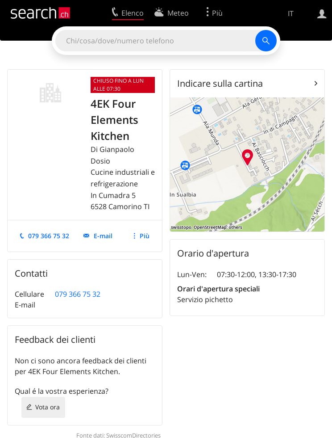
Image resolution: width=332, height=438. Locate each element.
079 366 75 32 (48, 236)
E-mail (103, 236)
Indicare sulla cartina (220, 83)
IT (291, 13)
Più (144, 236)
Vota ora (47, 407)
